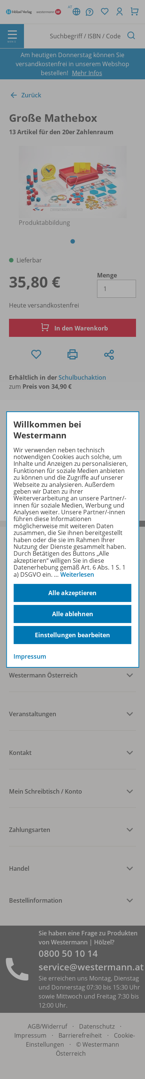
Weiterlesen (77, 574)
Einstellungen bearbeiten (72, 635)
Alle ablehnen (72, 614)
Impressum (29, 656)
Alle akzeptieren (72, 593)
